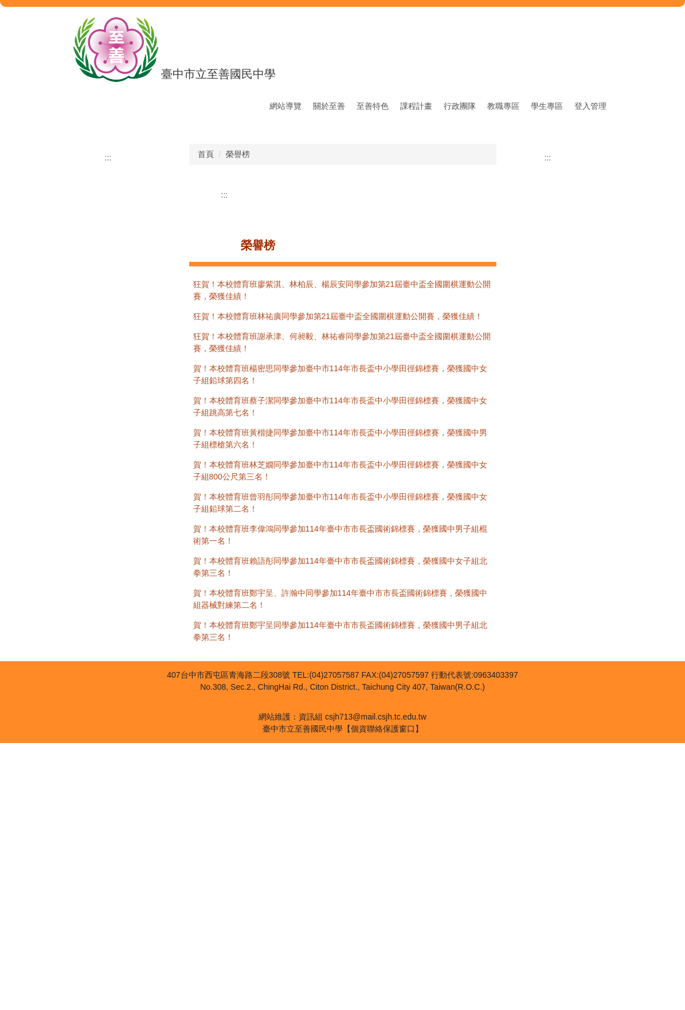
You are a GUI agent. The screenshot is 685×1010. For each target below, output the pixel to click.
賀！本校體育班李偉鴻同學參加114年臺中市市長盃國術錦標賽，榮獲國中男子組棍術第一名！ (340, 801)
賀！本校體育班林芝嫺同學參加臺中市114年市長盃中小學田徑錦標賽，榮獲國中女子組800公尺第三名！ (340, 737)
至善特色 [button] (373, 106)
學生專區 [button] (547, 106)
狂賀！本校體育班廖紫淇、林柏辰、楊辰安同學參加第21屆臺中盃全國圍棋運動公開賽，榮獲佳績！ (342, 557)
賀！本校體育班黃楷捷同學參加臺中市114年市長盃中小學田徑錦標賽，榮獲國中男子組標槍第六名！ (340, 705)
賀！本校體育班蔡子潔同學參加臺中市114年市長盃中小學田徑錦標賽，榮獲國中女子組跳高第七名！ (340, 673)
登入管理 (590, 106)
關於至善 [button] (329, 106)
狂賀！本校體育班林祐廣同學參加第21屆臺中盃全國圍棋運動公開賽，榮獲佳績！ (338, 583)
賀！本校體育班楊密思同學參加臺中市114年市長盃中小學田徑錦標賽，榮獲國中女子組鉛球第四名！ (340, 641)
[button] (119, 253)
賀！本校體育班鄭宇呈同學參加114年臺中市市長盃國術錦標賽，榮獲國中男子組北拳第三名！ (340, 898)
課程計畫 (416, 106)
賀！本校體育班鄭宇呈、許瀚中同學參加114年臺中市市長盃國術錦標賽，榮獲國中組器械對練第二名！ (340, 866)
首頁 (206, 421)
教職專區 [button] (503, 106)
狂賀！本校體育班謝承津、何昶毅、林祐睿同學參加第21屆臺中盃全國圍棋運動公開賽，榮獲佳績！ (342, 609)
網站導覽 (285, 106)
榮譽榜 (238, 421)
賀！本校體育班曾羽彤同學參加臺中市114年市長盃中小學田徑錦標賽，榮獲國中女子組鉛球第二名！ (340, 769)
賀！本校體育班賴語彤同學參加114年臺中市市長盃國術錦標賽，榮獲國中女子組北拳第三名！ (340, 833)
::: (254, 106)
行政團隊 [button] (460, 106)
